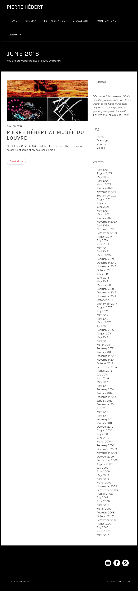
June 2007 (103, 531)
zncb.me (126, 581)
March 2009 (104, 482)
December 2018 (106, 262)
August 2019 (104, 236)
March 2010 (104, 441)
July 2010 (102, 434)
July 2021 (102, 203)
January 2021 (104, 218)
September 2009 (107, 460)
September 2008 (107, 490)
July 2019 (102, 240)
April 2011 (102, 415)
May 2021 (102, 210)
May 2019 (102, 247)
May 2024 (103, 177)
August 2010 (104, 430)
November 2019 (106, 229)
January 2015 (104, 352)
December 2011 (106, 404)
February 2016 (105, 330)
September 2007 (107, 520)
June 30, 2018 (14, 126)
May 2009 (103, 475)
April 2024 (103, 180)
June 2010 (103, 438)
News (14, 20)
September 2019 (107, 233)
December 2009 (107, 449)
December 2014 (106, 355)
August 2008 (105, 493)
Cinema (32, 20)
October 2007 (105, 516)
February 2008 (106, 512)
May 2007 (103, 534)
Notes (100, 136)
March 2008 (104, 508)
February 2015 (105, 348)
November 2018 (106, 266)
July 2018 (102, 274)
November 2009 (107, 452)
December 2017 (106, 292)
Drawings (102, 140)
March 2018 (104, 285)
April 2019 (102, 251)
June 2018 (103, 277)
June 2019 (103, 244)
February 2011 (105, 419)
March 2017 (104, 322)
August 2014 (104, 370)
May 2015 (102, 337)
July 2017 (102, 311)
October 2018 (105, 270)
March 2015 (103, 344)
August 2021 (104, 199)
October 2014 (105, 363)
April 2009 (103, 479)
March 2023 (104, 184)
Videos (101, 147)
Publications (107, 20)
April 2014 (102, 385)
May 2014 (102, 382)
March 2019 (104, 255)
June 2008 (103, 501)
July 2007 (102, 527)
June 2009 (103, 471)
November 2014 (106, 359)
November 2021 (106, 192)
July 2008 (103, 497)
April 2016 (102, 326)
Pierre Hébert (25, 7)
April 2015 (102, 341)
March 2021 (104, 214)
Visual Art (82, 20)
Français (101, 81)
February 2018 (105, 288)
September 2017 (107, 303)
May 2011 (102, 411)
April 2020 (103, 225)
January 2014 (104, 393)
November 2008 (107, 486)
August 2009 (105, 464)
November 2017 (106, 296)
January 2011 (104, 423)
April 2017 (102, 318)
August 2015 (104, 333)
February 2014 (105, 389)
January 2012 (104, 400)
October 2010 (105, 426)
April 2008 (103, 505)
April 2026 (102, 169)
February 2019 (105, 259)
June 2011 (102, 408)
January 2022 (105, 188)
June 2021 (103, 206)
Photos (101, 144)
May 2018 (102, 281)
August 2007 (105, 523)
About (15, 34)
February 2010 (105, 445)
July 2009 (102, 467)
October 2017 (105, 300)
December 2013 (106, 397)
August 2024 (104, 173)
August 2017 (104, 307)
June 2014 (103, 378)
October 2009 (105, 456)
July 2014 (102, 374)
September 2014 (107, 367)
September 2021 (107, 195)
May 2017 (102, 314)
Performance (56, 20)
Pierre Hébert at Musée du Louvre (45, 135)
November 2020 (107, 221)
